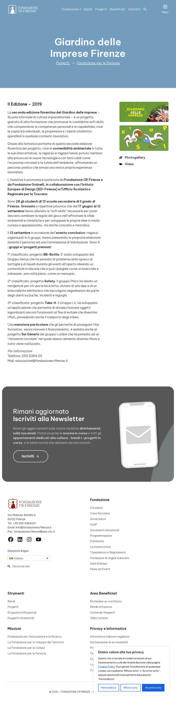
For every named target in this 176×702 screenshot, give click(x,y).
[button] (145, 9)
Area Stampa (98, 563)
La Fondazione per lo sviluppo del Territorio (36, 642)
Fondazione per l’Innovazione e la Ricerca (34, 636)
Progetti (101, 9)
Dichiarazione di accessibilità (109, 642)
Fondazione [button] (70, 9)
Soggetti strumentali (21, 618)
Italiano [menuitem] (18, 558)
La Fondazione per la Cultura (26, 647)
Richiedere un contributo (106, 601)
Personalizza (108, 687)
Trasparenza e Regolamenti (108, 552)
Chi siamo (96, 507)
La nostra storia (100, 547)
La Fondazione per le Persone (27, 653)
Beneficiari (117, 9)
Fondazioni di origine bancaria (109, 558)
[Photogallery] (132, 157)
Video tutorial (99, 618)
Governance (98, 519)
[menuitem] (29, 558)
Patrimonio (97, 541)
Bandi (88, 9)
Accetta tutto (153, 687)
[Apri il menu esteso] (165, 9)
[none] (29, 558)
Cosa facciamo (100, 513)
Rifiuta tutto (131, 687)
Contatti (134, 9)
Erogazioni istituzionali (22, 612)
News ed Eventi (100, 569)
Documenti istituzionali (104, 530)
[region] (131, 671)
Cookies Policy (106, 666)
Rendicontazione (101, 606)
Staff (93, 524)
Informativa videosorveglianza (109, 636)
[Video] (126, 164)
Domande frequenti (102, 612)
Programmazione (101, 535)
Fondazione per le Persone (98, 63)
